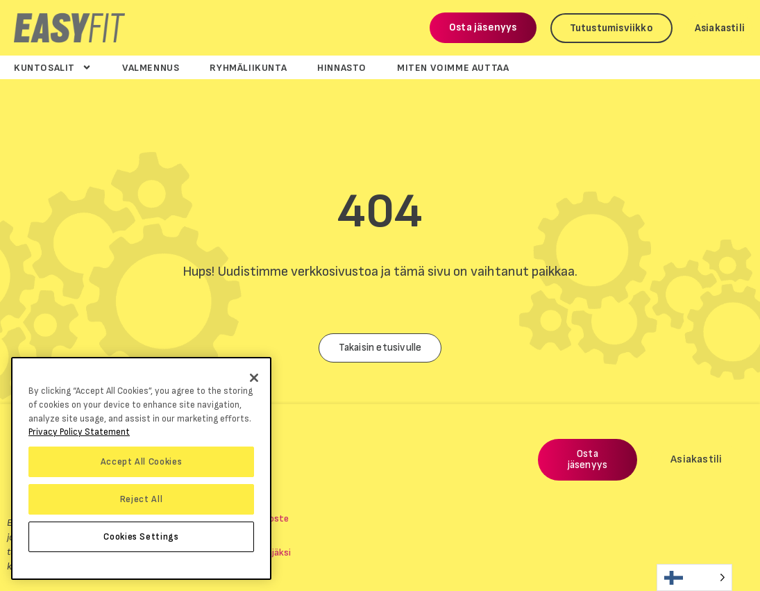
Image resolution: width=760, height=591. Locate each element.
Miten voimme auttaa (453, 67)
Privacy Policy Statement (79, 432)
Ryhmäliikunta (248, 67)
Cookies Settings (141, 536)
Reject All (141, 499)
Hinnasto (341, 67)
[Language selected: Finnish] (694, 577)
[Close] (254, 378)
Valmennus (150, 67)
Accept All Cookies (142, 461)
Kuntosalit (53, 67)
